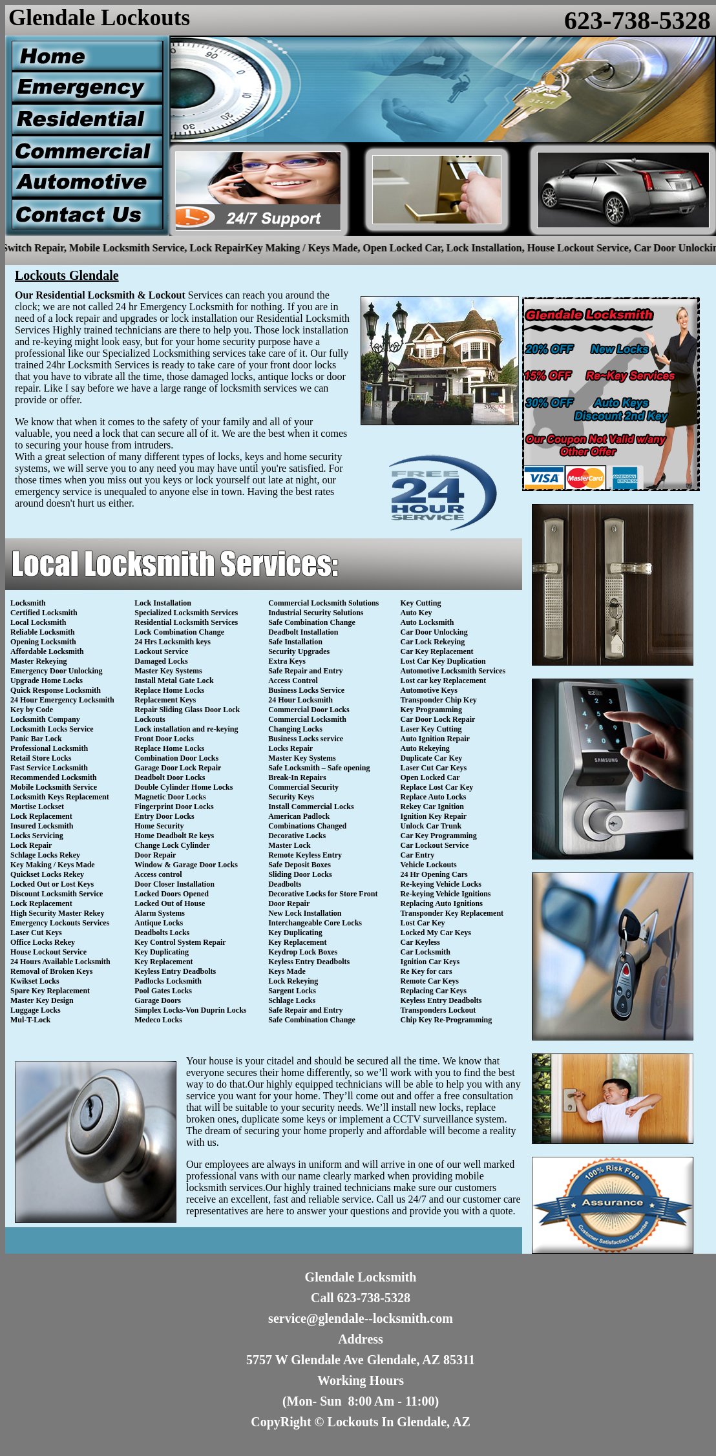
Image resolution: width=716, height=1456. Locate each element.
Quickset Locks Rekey (47, 874)
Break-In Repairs (297, 777)
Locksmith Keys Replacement (59, 796)
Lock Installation (162, 602)
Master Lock (289, 845)
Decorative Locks (297, 835)
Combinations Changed (307, 825)
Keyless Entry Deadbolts (175, 971)
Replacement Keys (165, 699)
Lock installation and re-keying (186, 728)
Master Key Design (42, 1000)
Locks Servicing (36, 835)
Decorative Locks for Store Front (322, 893)
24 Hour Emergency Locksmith (62, 699)
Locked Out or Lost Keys (52, 884)
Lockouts (149, 719)
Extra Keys (287, 661)
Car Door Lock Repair (438, 719)
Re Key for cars (426, 971)
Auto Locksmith (427, 622)
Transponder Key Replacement (452, 913)
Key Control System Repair (180, 942)
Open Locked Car (430, 777)
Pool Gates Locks (163, 990)
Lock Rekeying (293, 981)
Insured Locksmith (41, 825)
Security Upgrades (299, 651)
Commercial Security (303, 787)
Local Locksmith (38, 622)
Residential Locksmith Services (186, 622)
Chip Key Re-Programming (446, 1019)
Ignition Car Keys (430, 961)
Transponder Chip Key (439, 699)
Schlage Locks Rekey (45, 855)
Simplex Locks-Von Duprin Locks (190, 1010)
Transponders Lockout (438, 1010)
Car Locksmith (425, 951)
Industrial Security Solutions (315, 612)
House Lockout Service (48, 951)
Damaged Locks (160, 661)
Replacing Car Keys (434, 990)
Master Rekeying (38, 661)
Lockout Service (161, 651)
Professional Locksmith (49, 748)
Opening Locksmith (43, 641)
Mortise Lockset (37, 806)
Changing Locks (295, 728)
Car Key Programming (439, 835)
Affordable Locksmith (47, 651)
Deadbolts (284, 884)
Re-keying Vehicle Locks (441, 884)
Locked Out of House (169, 903)
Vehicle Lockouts (429, 864)
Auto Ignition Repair (435, 738)
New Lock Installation (304, 913)
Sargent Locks (292, 990)
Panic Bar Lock (36, 738)
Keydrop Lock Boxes (302, 951)
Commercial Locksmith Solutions (323, 602)
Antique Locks (158, 922)
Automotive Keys (429, 690)
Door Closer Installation (174, 884)
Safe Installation (295, 641)
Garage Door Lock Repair (177, 767)
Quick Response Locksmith (55, 690)
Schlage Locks (291, 1000)
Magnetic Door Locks (169, 796)
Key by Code (31, 709)
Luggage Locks (35, 1010)
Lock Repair (31, 845)
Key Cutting (421, 602)
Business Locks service (305, 738)
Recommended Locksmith (53, 777)
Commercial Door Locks (309, 709)
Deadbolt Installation (303, 632)
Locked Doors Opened (171, 893)
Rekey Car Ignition (432, 806)
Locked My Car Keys (436, 932)
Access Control (293, 680)
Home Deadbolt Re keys (174, 835)
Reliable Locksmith (42, 632)
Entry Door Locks (164, 816)
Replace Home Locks (169, 690)
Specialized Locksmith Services (186, 612)
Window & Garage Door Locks (186, 864)
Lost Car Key (423, 922)
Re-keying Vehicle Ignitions (446, 893)
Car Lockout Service (435, 845)
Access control (158, 874)
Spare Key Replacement (50, 990)
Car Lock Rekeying (433, 641)
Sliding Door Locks (300, 874)
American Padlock (299, 816)
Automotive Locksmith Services (453, 670)
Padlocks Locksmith (168, 981)
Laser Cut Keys (36, 932)
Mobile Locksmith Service (53, 787)
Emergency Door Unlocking (56, 670)
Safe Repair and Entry (305, 670)
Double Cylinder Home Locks (183, 787)
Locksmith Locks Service (52, 728)
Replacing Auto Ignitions (442, 903)
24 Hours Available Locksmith (60, 961)
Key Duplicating (161, 951)
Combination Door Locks (176, 758)
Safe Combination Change (311, 622)
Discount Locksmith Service (56, 893)
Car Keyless (420, 942)
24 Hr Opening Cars (434, 874)
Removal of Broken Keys (51, 971)
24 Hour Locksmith (300, 699)
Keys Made (287, 971)
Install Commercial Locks (310, 806)
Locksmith (28, 602)
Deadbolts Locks (161, 932)
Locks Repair (290, 748)
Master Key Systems (168, 670)
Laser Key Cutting (431, 728)
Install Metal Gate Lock (173, 680)
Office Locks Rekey (42, 942)
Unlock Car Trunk (431, 825)
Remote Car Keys (430, 981)
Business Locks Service (306, 690)
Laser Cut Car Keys (434, 767)
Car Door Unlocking (434, 632)
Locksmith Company (45, 719)
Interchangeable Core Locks (315, 922)
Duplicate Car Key (432, 758)
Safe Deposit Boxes (299, 864)
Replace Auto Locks (434, 796)
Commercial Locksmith (307, 719)
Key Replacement (163, 961)
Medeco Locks (158, 1019)
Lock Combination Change (179, 632)
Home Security (159, 825)
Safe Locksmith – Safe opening (319, 767)
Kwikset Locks (34, 981)
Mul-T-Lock (30, 1019)
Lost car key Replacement (444, 680)
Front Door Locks (164, 738)
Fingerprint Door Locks (173, 806)
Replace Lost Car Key (437, 787)
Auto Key (416, 612)
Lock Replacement (41, 816)
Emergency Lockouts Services (59, 922)
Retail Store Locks (40, 758)
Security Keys (291, 796)
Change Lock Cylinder (172, 845)
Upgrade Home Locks (46, 680)
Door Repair (155, 855)
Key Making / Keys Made (52, 864)
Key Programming (431, 709)
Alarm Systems (159, 913)
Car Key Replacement (437, 651)
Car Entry (418, 855)
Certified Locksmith (44, 612)
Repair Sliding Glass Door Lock (187, 709)
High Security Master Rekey (57, 913)
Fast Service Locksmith (49, 767)
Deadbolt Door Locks (169, 777)
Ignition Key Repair (434, 816)
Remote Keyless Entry (305, 855)
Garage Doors (157, 1000)
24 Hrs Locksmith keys (172, 641)
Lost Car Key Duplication (443, 661)
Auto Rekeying (425, 748)
